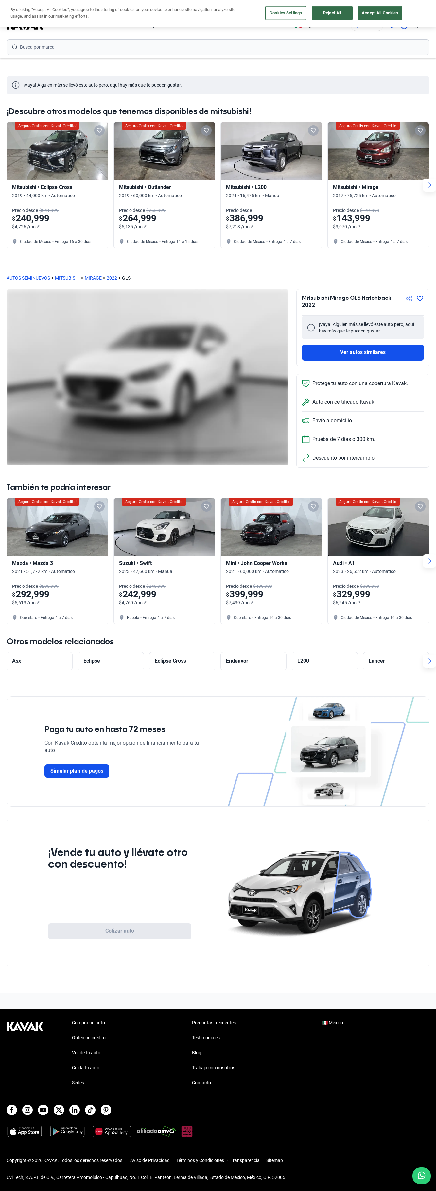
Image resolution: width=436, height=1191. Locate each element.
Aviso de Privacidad (150, 1160)
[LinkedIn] (74, 1110)
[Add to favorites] (99, 130)
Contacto (201, 1082)
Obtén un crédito (118, 26)
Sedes (78, 1082)
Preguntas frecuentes (214, 1022)
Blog (196, 1052)
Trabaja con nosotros (213, 1067)
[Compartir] (409, 298)
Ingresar (414, 25)
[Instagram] (27, 1110)
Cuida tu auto (237, 26)
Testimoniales (206, 1037)
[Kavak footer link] (25, 1053)
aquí (277, 6)
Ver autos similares (363, 352)
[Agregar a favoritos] (420, 298)
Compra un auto (161, 26)
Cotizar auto (119, 931)
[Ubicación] (367, 25)
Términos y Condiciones (200, 1160)
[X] (59, 1110)
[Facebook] (12, 1110)
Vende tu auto (201, 26)
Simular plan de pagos (76, 771)
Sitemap (274, 1160)
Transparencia (245, 1160)
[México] (298, 25)
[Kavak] (25, 25)
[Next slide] (429, 185)
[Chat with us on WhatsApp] (422, 1176)
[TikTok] (90, 1110)
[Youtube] (43, 1110)
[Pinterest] (106, 1110)
